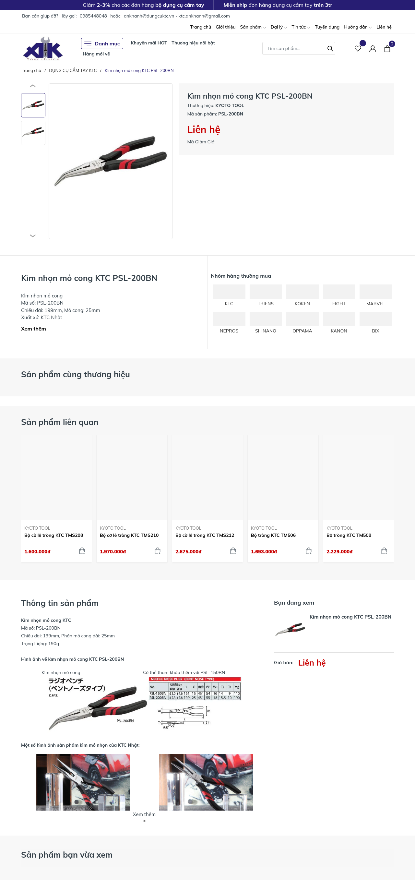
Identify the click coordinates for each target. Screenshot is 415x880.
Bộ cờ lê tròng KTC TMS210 (129, 535)
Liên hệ (384, 27)
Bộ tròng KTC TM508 (348, 535)
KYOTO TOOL (37, 528)
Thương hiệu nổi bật (193, 43)
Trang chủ (200, 27)
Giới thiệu (225, 27)
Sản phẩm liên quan (60, 422)
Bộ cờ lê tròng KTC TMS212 (204, 535)
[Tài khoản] (372, 48)
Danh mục (102, 43)
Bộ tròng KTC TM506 (273, 535)
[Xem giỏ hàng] (387, 48)
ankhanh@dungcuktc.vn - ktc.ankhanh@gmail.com (177, 16)
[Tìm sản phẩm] (298, 48)
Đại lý (279, 27)
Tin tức (301, 27)
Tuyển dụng (327, 27)
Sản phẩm (253, 27)
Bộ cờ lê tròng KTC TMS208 (53, 535)
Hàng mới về (96, 54)
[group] (110, 161)
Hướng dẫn (358, 27)
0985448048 (93, 16)
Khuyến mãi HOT (149, 43)
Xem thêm (33, 328)
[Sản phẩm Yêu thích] (358, 48)
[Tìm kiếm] (330, 47)
